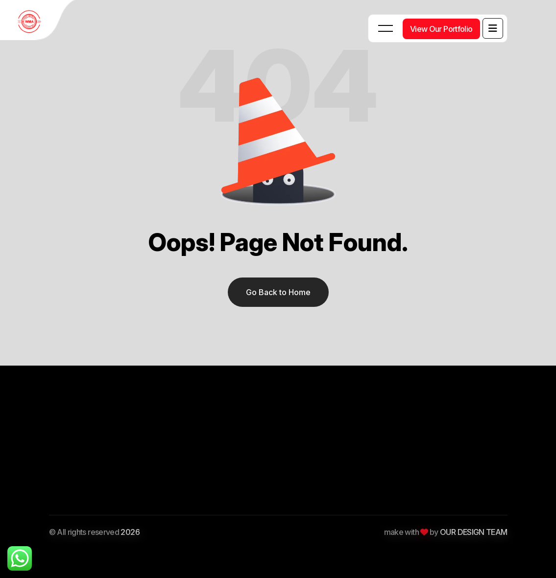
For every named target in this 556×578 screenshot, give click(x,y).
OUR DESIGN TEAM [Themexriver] (473, 532)
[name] (493, 28)
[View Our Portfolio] (441, 29)
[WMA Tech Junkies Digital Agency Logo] (39, 22)
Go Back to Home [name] (278, 292)
